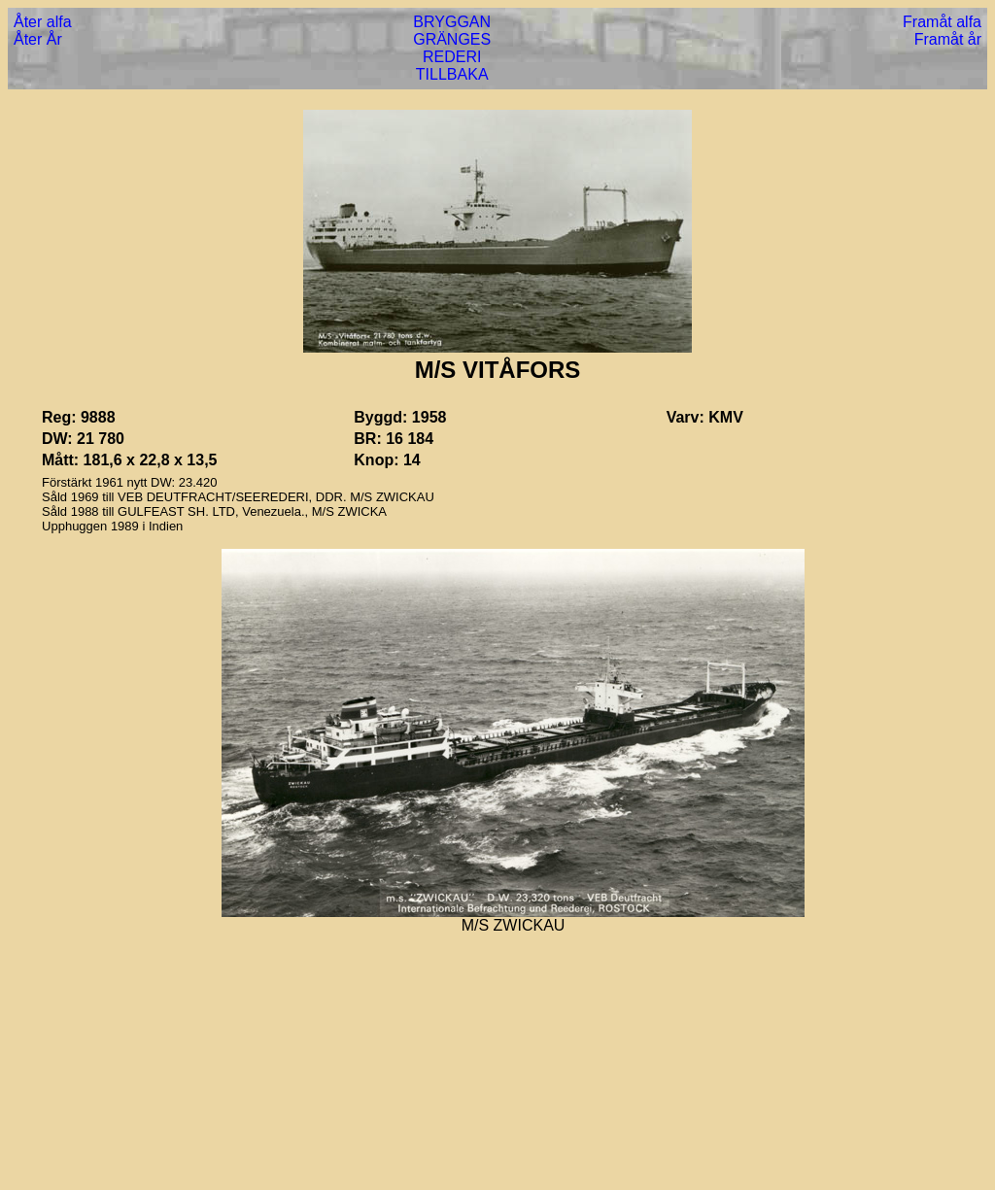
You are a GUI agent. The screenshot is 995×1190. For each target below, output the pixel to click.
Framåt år (947, 39)
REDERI (452, 57)
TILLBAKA (452, 74)
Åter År (38, 39)
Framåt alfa (942, 22)
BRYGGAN (452, 22)
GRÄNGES (452, 39)
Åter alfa (43, 22)
